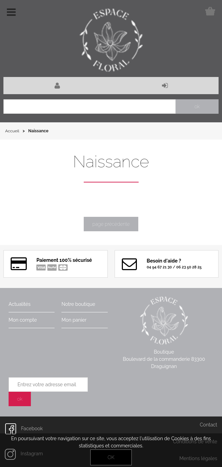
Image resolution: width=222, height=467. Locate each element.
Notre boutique (78, 304)
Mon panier (73, 320)
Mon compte (23, 320)
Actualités (20, 304)
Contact (208, 424)
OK (111, 457)
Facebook (24, 428)
